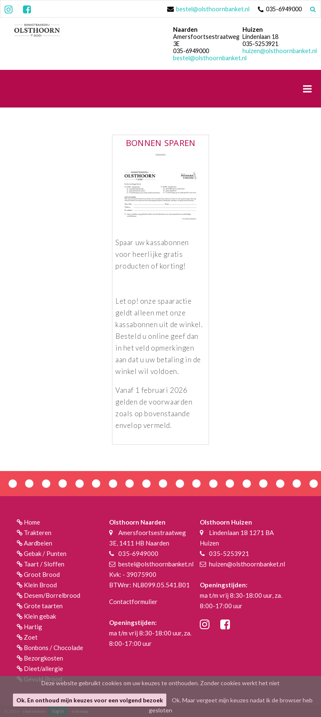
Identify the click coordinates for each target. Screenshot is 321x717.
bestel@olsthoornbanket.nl (213, 9)
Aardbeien (38, 543)
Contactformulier (133, 601)
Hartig (33, 626)
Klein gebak (40, 616)
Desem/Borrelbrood (52, 595)
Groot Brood (42, 574)
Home (32, 522)
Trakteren (37, 532)
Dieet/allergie (43, 668)
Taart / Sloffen (44, 564)
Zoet (31, 637)
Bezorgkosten (43, 658)
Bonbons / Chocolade (53, 647)
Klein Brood (40, 585)
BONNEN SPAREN (161, 144)
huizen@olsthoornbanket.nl (279, 50)
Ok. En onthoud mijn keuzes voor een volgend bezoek (89, 700)
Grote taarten (43, 605)
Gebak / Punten (45, 553)
